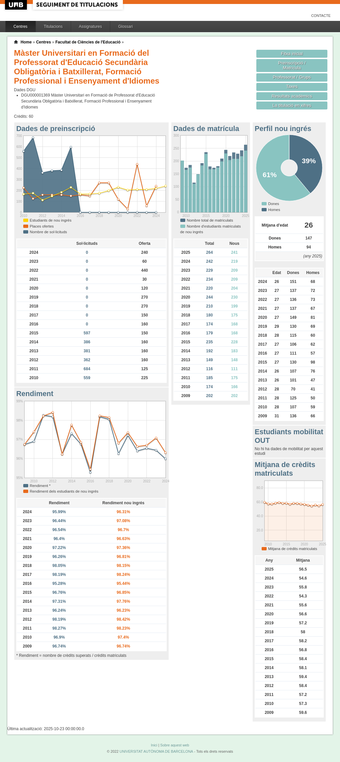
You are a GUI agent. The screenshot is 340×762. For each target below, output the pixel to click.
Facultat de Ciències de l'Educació (88, 42)
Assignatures (90, 26)
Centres (21, 26)
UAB (17, 5)
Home (26, 42)
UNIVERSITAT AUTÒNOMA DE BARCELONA (156, 751)
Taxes (292, 86)
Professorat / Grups (292, 77)
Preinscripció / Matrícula (292, 65)
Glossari (125, 26)
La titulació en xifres (292, 105)
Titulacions (53, 26)
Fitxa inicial (291, 53)
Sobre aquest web (174, 745)
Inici (154, 745)
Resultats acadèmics (292, 96)
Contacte (321, 16)
